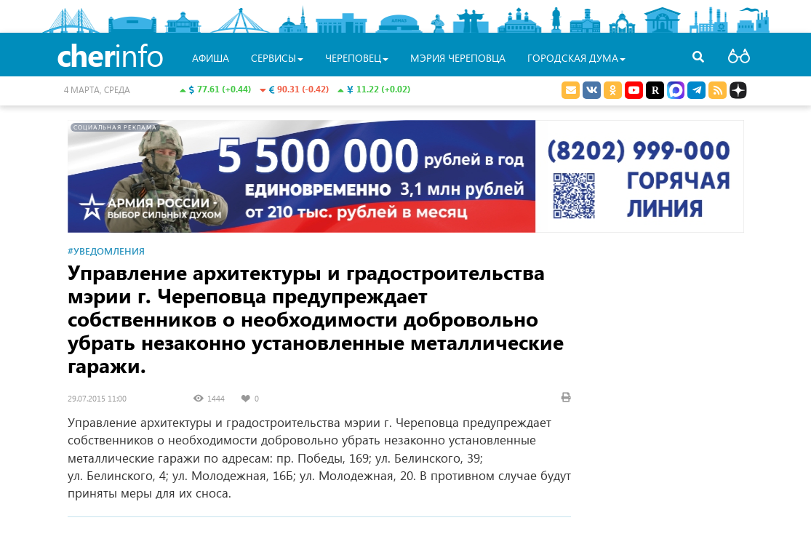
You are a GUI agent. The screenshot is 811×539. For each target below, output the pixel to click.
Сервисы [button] (277, 58)
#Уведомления (106, 250)
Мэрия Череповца (458, 58)
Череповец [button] (356, 58)
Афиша (210, 58)
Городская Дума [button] (576, 58)
